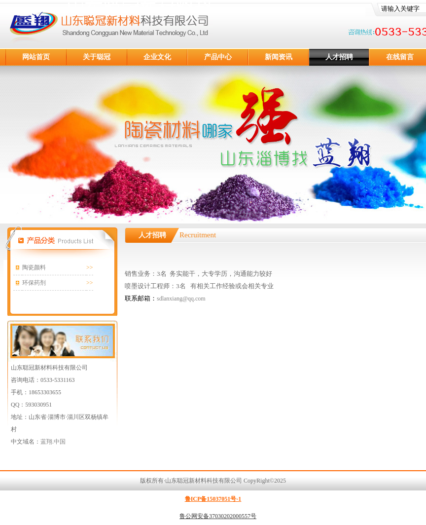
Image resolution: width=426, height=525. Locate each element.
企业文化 (157, 57)
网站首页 (36, 57)
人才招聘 (339, 57)
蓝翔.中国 (53, 441)
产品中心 (218, 57)
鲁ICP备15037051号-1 (213, 498)
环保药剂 (34, 282)
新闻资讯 (278, 57)
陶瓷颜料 (34, 267)
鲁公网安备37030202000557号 (217, 516)
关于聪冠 (96, 57)
